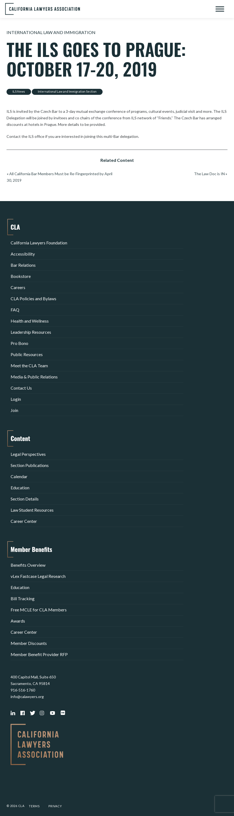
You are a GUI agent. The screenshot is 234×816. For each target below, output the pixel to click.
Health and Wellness (30, 320)
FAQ (15, 309)
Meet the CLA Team (29, 365)
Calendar (19, 476)
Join (14, 410)
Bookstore (21, 276)
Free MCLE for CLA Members (39, 609)
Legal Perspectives (28, 454)
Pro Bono (19, 343)
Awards (18, 620)
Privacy (55, 806)
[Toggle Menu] (219, 8)
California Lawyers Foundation (39, 242)
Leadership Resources (31, 332)
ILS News (19, 91)
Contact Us (21, 387)
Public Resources (27, 354)
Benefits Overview (28, 565)
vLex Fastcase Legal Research (38, 576)
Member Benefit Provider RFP (39, 654)
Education (20, 487)
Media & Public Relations (34, 376)
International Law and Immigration (51, 32)
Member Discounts (29, 643)
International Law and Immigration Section (67, 91)
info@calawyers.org (27, 696)
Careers (18, 287)
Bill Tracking (23, 598)
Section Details (25, 498)
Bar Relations (23, 265)
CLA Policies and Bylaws (33, 298)
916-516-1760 (23, 690)
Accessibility (23, 253)
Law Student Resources (32, 509)
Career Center (24, 521)
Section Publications (30, 465)
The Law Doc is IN (209, 173)
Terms (34, 806)
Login (16, 399)
